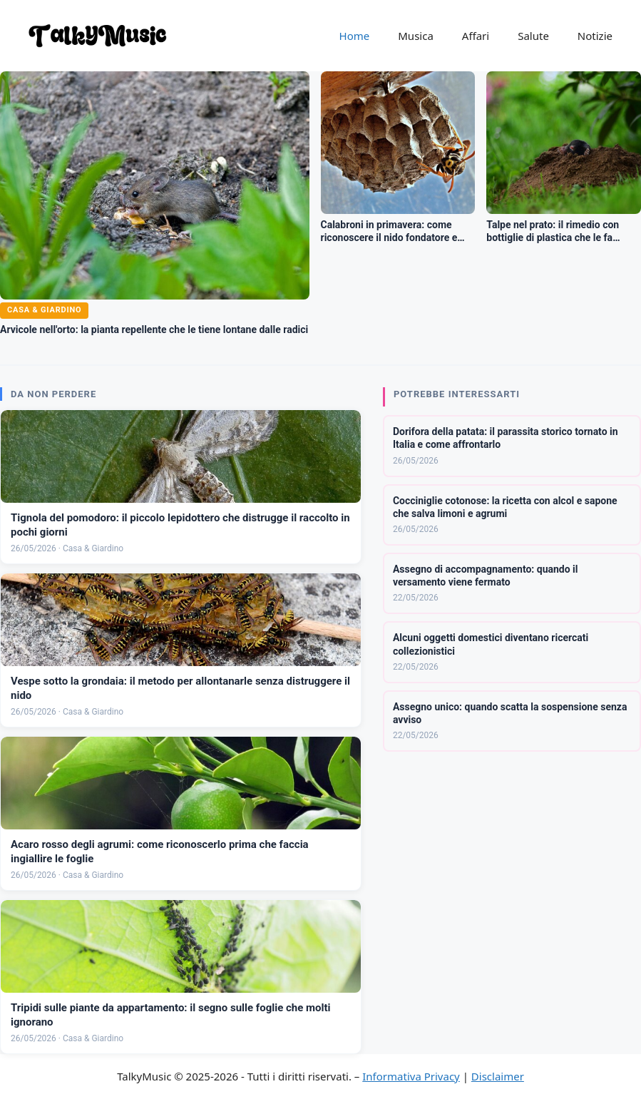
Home (354, 36)
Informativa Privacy (410, 1076)
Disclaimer (497, 1076)
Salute (533, 36)
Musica (416, 36)
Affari (475, 36)
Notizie (595, 36)
